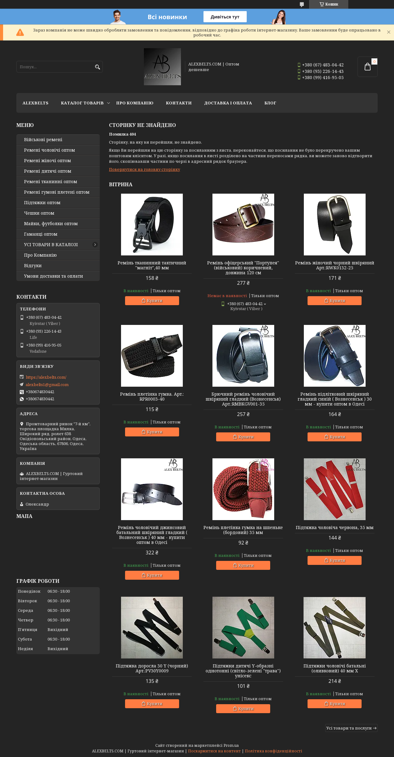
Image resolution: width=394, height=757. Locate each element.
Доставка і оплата (228, 103)
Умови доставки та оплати (53, 276)
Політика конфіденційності (273, 751)
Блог (270, 103)
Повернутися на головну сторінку (144, 169)
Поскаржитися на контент (214, 751)
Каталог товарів (82, 103)
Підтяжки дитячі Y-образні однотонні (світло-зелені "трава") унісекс (243, 670)
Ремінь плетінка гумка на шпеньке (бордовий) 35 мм (243, 530)
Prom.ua (231, 745)
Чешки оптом (39, 213)
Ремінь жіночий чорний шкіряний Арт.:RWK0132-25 (334, 265)
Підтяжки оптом (42, 202)
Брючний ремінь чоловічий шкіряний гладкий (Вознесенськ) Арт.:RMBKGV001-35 (243, 399)
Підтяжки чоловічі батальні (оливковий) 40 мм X (335, 668)
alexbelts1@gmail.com (47, 384)
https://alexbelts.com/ (46, 377)
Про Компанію (134, 103)
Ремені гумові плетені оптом (57, 192)
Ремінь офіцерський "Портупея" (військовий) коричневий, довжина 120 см (243, 267)
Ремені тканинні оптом (50, 181)
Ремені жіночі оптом (47, 160)
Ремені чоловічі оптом (49, 150)
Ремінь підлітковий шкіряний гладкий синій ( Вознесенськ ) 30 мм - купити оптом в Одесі (335, 399)
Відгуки (33, 265)
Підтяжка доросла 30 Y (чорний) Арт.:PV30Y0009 (152, 668)
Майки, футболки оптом (51, 223)
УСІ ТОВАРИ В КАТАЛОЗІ (51, 244)
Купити (154, 300)
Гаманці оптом (40, 234)
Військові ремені (43, 139)
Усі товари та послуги (349, 728)
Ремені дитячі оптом (47, 171)
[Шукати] (97, 67)
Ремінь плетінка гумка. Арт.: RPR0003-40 (152, 397)
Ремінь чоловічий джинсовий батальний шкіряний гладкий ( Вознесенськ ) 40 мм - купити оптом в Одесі (151, 535)
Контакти (179, 103)
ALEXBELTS (35, 103)
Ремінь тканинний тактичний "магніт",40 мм (152, 265)
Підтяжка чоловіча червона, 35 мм (335, 527)
